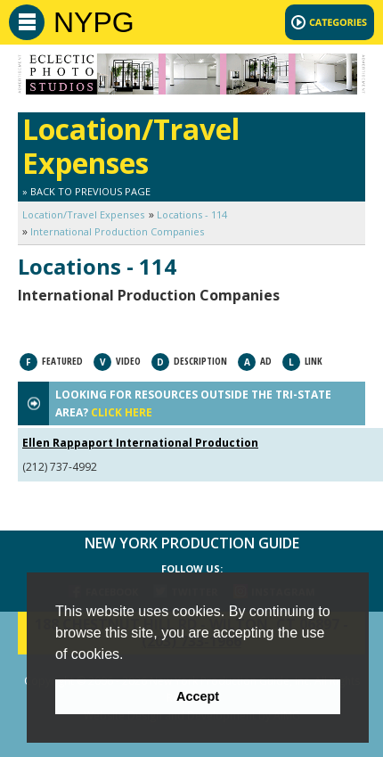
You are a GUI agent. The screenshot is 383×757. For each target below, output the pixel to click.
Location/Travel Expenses (83, 214)
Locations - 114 (192, 214)
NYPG (93, 22)
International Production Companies (117, 231)
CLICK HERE (121, 412)
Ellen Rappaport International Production (140, 442)
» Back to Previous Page (86, 191)
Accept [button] (197, 696)
